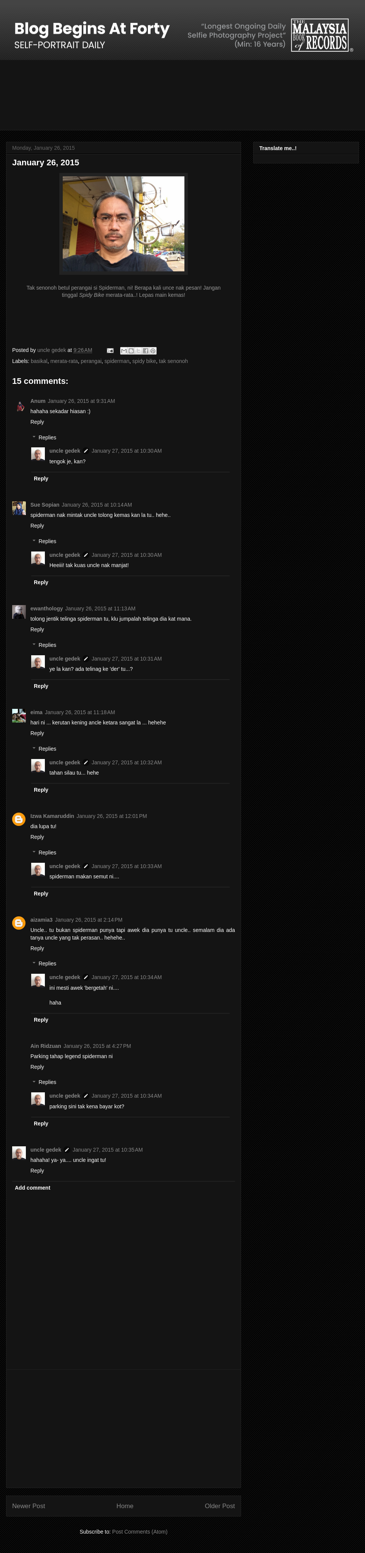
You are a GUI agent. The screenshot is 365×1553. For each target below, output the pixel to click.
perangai (91, 361)
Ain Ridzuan (45, 1046)
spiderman (117, 361)
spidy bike (144, 361)
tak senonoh (173, 361)
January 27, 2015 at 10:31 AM (127, 659)
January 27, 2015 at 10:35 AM (108, 1150)
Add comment (32, 1188)
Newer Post (28, 1506)
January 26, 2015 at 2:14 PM (88, 920)
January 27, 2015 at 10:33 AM (127, 866)
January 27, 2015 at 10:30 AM (127, 451)
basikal (39, 361)
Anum (38, 401)
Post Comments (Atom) (139, 1532)
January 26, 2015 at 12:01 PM (111, 816)
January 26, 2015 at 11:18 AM (80, 712)
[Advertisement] (123, 1429)
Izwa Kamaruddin (52, 816)
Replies (47, 437)
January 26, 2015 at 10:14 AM (97, 505)
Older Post (220, 1506)
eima (36, 712)
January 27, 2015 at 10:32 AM (127, 762)
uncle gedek (64, 451)
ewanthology (46, 608)
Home (124, 1506)
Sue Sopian (44, 505)
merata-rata (64, 361)
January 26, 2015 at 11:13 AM (100, 608)
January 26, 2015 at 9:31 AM (81, 401)
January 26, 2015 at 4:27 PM (97, 1046)
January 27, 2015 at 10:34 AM (127, 977)
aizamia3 (41, 920)
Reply (37, 422)
